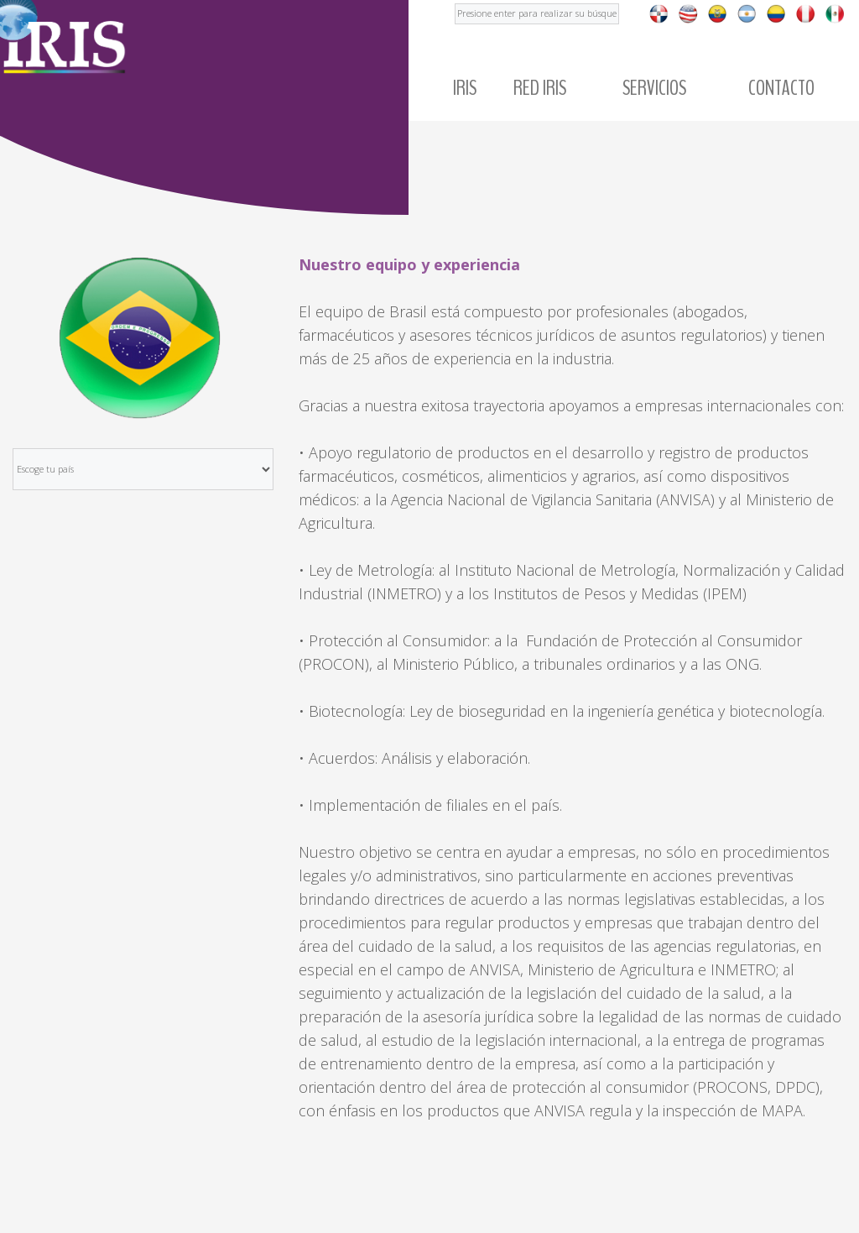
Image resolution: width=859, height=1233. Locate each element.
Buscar (455, 0)
